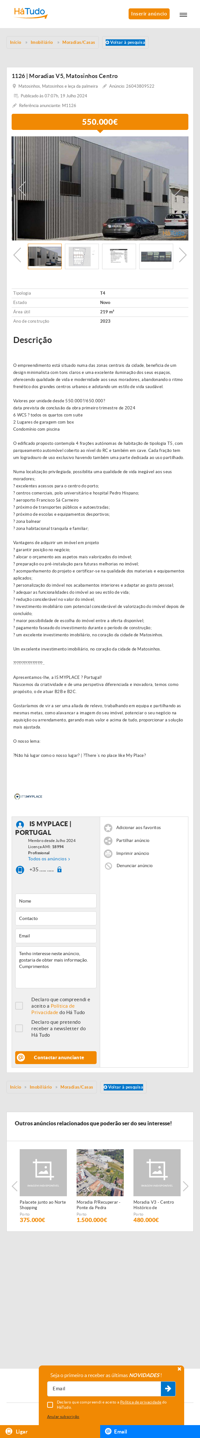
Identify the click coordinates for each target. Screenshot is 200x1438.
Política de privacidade (141, 1402)
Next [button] (178, 188)
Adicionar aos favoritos (138, 828)
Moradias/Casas (76, 1087)
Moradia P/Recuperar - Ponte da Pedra (99, 1205)
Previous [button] (22, 188)
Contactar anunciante (59, 1057)
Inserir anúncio (149, 13)
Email (116, 1431)
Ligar (16, 1431)
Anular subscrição (63, 1416)
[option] (100, 188)
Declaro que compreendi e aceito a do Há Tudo (60, 1006)
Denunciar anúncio (135, 865)
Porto (25, 1214)
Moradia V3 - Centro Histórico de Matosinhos (153, 1205)
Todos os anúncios (47, 858)
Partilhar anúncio (133, 840)
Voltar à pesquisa (125, 42)
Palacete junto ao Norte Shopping (43, 1205)
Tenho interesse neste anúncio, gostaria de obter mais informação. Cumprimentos (56, 967)
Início (15, 1087)
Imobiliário (41, 1087)
